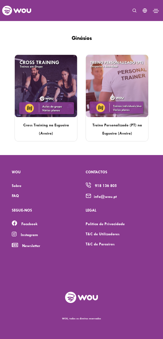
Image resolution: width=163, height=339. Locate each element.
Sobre (16, 185)
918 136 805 (106, 185)
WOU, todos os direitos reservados (81, 318)
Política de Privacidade (105, 223)
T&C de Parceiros (100, 244)
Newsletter (31, 245)
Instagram (29, 234)
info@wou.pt (105, 196)
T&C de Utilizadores (103, 233)
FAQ (15, 195)
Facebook (29, 223)
